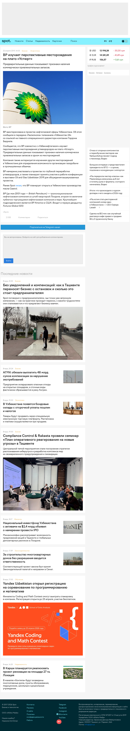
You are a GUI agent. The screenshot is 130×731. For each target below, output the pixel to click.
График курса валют (96, 66)
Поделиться (41, 217)
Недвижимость (42, 41)
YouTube (61, 718)
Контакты (107, 73)
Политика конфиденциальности (35, 715)
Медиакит (99, 73)
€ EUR (93, 55)
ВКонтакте (62, 714)
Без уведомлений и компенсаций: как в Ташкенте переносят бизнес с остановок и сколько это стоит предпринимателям (41, 289)
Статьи (29, 41)
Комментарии (22, 217)
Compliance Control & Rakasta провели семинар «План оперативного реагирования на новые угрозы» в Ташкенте (41, 439)
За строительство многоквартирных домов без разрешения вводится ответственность (27, 558)
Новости (19, 41)
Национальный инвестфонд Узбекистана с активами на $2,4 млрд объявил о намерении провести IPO (29, 526)
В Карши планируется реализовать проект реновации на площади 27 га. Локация (26, 672)
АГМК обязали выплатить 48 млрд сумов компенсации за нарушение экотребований (25, 376)
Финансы (18, 519)
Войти (8, 261)
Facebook (62, 708)
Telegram (61, 705)
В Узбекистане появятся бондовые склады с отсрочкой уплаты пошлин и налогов (26, 407)
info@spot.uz (89, 725)
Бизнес (18, 281)
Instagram (62, 711)
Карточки (57, 41)
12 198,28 (104, 50)
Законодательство (22, 551)
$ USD (93, 50)
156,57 (103, 59)
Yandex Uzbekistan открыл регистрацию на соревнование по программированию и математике (35, 587)
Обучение (19, 579)
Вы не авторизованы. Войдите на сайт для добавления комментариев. (43, 246)
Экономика (19, 400)
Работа (29, 720)
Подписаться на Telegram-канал (43, 227)
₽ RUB (93, 59)
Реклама (92, 73)
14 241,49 (104, 55)
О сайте (30, 711)
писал (18, 185)
